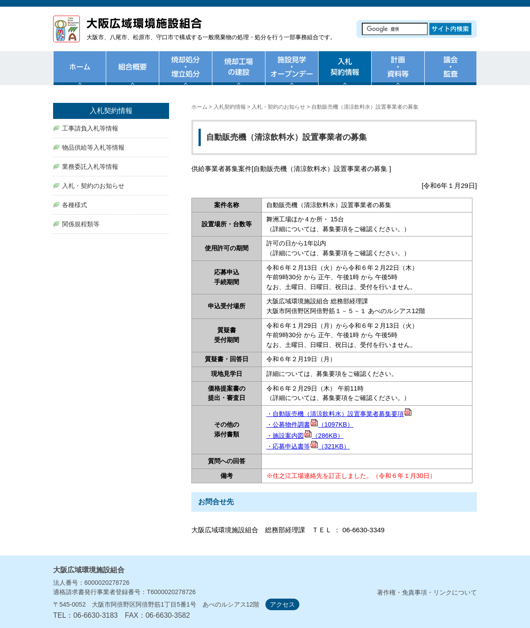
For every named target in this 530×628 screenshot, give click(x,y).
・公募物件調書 (309, 424)
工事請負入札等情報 (90, 128)
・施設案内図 (305, 435)
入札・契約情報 (344, 73)
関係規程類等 (80, 224)
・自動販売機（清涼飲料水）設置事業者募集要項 (339, 413)
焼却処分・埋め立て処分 (185, 73)
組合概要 (132, 73)
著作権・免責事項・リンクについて (427, 592)
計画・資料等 (397, 73)
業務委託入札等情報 (90, 166)
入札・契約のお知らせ (278, 107)
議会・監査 (450, 73)
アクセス (282, 604)
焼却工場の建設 (238, 73)
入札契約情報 (230, 107)
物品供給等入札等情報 (93, 147)
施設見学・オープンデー (291, 73)
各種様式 (74, 204)
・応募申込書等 (308, 446)
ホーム (79, 73)
